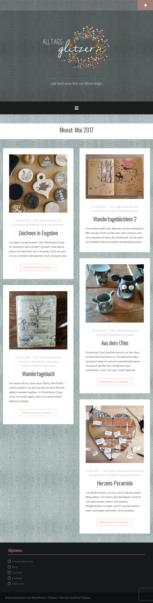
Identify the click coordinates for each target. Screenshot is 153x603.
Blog (15, 567)
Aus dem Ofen (114, 343)
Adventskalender (23, 561)
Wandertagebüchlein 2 (115, 219)
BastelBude (32, 224)
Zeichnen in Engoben (38, 233)
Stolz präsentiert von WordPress (25, 597)
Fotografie (52, 361)
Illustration (47, 224)
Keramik (59, 224)
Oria (61, 597)
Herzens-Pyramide (115, 483)
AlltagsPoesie (97, 475)
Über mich (18, 583)
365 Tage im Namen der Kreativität (123, 471)
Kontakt (17, 578)
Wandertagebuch (128, 210)
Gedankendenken (31, 365)
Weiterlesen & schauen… (38, 267)
